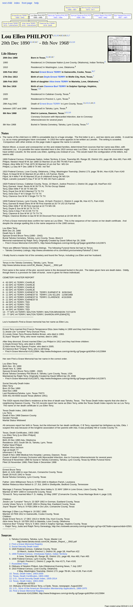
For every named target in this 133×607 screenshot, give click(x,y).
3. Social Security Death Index (24, 546)
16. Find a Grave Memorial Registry (26, 591)
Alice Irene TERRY (58, 81)
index (17, 3)
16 (93, 71)
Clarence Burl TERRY (55, 86)
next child (7, 3)
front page (27, 3)
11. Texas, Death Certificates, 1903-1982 (29, 576)
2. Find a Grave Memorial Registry (26, 544)
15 (94, 103)
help (36, 3)
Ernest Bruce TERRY (50, 72)
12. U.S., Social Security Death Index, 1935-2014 (33, 578)
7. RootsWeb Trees (18, 563)
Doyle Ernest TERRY (54, 77)
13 (87, 103)
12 (40, 89)
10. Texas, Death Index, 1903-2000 (26, 573)
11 (67, 35)
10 (58, 35)
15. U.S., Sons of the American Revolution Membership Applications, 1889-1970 (48, 588)
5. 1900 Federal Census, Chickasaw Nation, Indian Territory (38, 554)
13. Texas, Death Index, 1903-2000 (26, 581)
